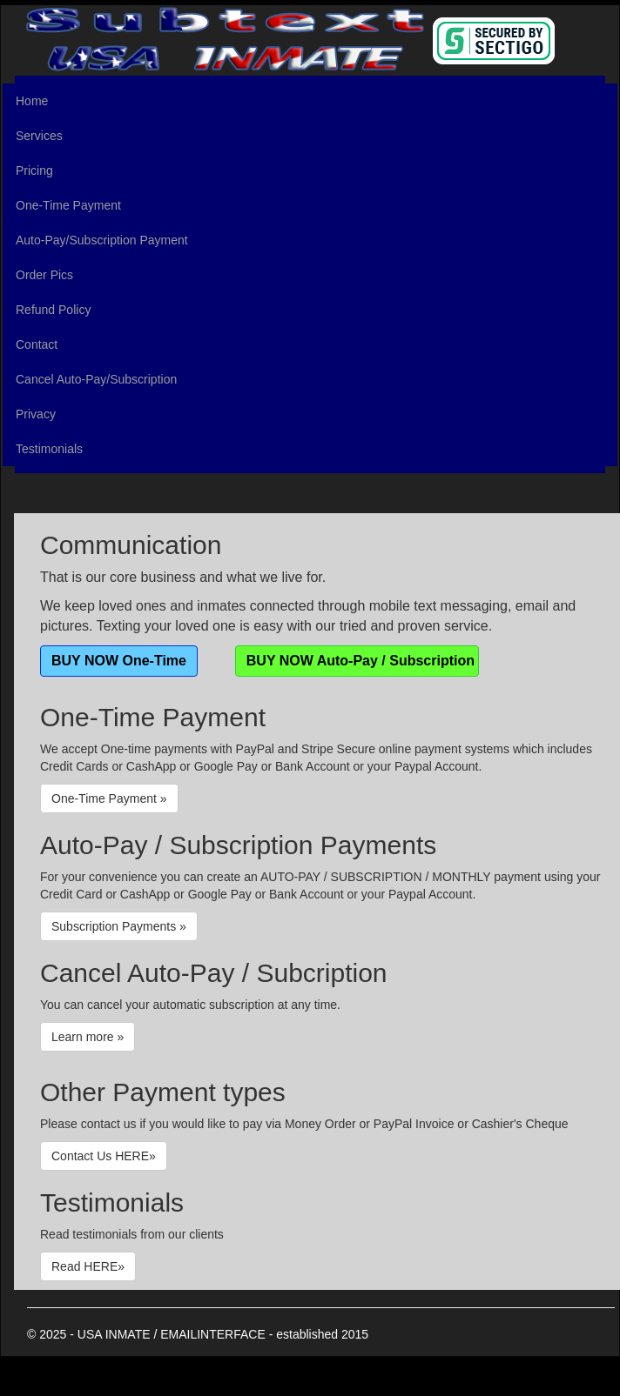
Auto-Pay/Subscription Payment (102, 240)
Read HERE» (88, 1266)
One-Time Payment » (109, 798)
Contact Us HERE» (103, 1156)
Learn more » (87, 1037)
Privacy (36, 414)
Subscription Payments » (118, 926)
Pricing (34, 170)
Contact (36, 344)
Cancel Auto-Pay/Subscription (96, 379)
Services (39, 136)
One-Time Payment (68, 205)
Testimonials (49, 449)
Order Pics (44, 275)
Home (32, 101)
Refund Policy (53, 310)
